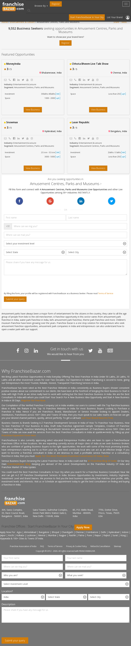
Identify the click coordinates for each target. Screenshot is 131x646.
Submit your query (15, 299)
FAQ (42, 546)
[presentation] (25, 283)
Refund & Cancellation (100, 546)
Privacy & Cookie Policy (76, 546)
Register (56, 3)
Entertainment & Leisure (22, 21)
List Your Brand (115, 17)
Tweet (123, 21)
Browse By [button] (41, 5)
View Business (33, 109)
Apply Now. (83, 527)
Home (5, 21)
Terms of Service (105, 293)
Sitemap (117, 546)
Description (8, 604)
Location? (7, 591)
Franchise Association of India (23, 546)
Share (116, 21)
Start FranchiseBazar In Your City (87, 17)
